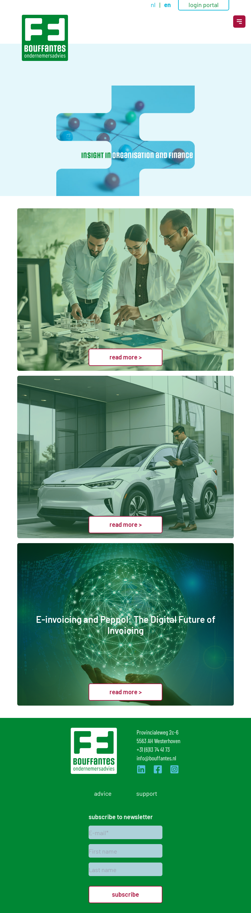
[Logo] (45, 38)
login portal (204, 4)
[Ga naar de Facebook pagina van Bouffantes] (157, 769)
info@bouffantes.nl (156, 758)
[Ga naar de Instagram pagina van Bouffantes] (174, 769)
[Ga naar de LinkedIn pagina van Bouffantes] (141, 769)
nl (154, 4)
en (167, 4)
